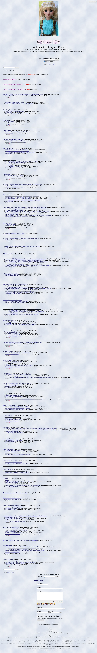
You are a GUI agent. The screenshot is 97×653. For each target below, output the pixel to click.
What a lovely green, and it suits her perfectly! (16, 113)
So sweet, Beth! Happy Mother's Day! (14, 450)
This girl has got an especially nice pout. (15, 521)
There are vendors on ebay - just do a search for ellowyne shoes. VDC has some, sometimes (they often (31, 428)
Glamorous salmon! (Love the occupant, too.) (16, 301)
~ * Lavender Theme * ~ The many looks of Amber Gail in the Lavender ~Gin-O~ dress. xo (25, 516)
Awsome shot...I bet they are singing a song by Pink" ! (18, 374)
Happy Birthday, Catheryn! (9, 331)
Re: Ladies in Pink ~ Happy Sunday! (14, 440)
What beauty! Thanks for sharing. (13, 532)
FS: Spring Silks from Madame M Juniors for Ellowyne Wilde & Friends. (20, 540)
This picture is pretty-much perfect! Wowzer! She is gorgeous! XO (21, 546)
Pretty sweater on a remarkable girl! (14, 396)
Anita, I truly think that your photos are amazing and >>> (19, 103)
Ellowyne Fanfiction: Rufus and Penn (12, 498)
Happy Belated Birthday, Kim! (12, 508)
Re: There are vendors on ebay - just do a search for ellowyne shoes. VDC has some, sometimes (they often (34, 430)
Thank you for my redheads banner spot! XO (14, 139)
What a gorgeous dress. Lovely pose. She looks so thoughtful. (20, 324)
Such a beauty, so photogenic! (12, 519)
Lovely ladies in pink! (10, 441)
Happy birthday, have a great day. (13, 507)
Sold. (6, 239)
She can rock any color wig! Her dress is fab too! (17, 518)
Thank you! (10, 363)
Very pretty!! (8, 323)
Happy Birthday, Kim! (10, 509)
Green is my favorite (8, 110)
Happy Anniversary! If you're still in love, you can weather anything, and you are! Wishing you (28, 288)
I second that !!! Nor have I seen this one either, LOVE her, (19, 95)
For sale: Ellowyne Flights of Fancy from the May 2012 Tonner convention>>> (22, 309)
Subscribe (46, 61)
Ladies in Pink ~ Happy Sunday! (11, 439)
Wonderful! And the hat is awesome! (14, 187)
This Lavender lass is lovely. (12, 486)
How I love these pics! (10, 266)
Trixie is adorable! (9, 121)
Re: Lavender (8, 484)
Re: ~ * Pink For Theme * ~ (12, 421)
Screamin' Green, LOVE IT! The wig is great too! (17, 151)
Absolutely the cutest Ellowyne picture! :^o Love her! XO (19, 481)
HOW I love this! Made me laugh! (13, 419)
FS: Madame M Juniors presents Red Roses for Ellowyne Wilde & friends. (21, 246)
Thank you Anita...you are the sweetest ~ (18, 549)
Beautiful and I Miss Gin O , (12, 517)
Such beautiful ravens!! (11, 224)
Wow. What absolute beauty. (12, 552)
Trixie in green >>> (7, 120)
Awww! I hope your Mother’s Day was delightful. (17, 472)
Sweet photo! (8, 453)
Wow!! (7, 364)
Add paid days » (93, 1)
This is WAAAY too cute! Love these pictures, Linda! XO (19, 365)
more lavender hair (7, 545)
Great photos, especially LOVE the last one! (16, 530)
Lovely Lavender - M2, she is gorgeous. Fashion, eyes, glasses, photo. (22, 485)
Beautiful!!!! (8, 112)
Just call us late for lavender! (10, 460)
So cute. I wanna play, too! (11, 354)
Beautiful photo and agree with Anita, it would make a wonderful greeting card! (24, 550)
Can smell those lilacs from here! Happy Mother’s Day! (18, 454)
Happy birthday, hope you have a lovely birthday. (17, 406)
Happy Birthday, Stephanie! (9, 405)
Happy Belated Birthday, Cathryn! (13, 336)
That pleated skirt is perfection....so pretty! (15, 185)
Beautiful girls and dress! (11, 214)
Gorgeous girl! (8, 418)
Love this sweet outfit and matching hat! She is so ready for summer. (22, 196)
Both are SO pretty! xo (10, 167)
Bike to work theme (7, 360)
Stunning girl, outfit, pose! (11, 322)
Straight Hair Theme (8, 559)
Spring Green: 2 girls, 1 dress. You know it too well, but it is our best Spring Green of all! (24, 207)
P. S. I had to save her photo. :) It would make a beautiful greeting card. (25, 548)
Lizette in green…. (7, 130)
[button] (53, 603)
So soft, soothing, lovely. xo (12, 395)
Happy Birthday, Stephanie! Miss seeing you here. (17, 408)
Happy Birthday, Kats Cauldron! (10, 273)
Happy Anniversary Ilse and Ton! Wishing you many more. (19, 291)
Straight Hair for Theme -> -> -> (11, 527)
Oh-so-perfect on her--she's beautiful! (14, 111)
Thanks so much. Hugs (11, 451)
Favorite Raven (7, 174)
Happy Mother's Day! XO (9, 469)
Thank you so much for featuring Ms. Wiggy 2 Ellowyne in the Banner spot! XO (22, 342)
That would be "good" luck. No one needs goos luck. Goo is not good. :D (26, 311)
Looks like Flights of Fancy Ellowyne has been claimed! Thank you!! (22, 314)
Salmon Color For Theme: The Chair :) (12, 300)
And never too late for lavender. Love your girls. (17, 463)
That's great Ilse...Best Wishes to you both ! (16, 289)
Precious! (7, 387)
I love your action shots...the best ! (13, 361)
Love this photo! (9, 201)
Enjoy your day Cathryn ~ (11, 332)
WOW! (7, 553)
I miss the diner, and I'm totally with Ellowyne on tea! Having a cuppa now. (23, 260)
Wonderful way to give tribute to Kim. (14, 210)
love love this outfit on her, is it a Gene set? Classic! (18, 198)
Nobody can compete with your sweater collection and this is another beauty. (24, 399)
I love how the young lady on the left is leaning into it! (18, 376)
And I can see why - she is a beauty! (14, 175)
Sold (6, 188)
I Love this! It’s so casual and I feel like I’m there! (17, 352)
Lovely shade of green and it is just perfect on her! (17, 197)
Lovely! (7, 480)
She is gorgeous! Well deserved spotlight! (15, 142)
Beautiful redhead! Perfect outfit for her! (15, 140)
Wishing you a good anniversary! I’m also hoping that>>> (19, 292)
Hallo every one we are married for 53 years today (15, 284)
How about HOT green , (9, 148)
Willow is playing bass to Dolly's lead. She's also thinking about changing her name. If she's (30, 377)
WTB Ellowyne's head (8, 253)
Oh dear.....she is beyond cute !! (13, 385)
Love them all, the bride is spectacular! (14, 563)
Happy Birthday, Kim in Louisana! (11, 505)
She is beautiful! (9, 345)
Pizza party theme (7, 351)
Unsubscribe (50, 61)
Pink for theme (6, 373)
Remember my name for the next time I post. (48, 618)
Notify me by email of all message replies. (48, 616)
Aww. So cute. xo (9, 122)
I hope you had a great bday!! (12, 334)
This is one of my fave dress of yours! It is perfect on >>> (19, 212)
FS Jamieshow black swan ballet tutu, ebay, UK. (15, 493)
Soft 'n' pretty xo (9, 133)
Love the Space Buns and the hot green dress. (16, 149)
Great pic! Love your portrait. (12, 176)
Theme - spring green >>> (9, 160)
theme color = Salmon (8, 320)
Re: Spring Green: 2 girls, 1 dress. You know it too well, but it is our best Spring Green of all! (28, 215)
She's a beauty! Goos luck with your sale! (15, 310)
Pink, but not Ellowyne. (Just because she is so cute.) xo (17, 383)
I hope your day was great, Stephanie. (14, 409)
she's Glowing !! (9, 153)
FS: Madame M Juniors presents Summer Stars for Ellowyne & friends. (20, 238)
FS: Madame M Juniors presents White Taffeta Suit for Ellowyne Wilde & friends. (23, 184)
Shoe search (6, 427)
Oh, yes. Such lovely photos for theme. (15, 302)
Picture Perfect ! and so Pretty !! (13, 417)
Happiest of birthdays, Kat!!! (12, 275)
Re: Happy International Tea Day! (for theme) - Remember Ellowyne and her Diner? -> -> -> (28, 261)
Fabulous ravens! (9, 225)
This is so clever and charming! (13, 367)
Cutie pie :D (8, 124)
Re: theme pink (9, 397)
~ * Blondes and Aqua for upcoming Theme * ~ (14, 102)
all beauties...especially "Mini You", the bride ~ (16, 561)
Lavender (5, 478)
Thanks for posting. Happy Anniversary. (18, 287)
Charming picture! (9, 442)
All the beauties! (9, 564)
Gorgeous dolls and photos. (12, 528)
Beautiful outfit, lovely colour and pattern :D (16, 131)
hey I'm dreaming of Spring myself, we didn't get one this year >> (21, 161)
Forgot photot (8, 285)
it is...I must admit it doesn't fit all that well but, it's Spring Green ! (24, 200)
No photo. (7, 164)
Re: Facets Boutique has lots (15, 432)
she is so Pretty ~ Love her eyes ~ (13, 343)
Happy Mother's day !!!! (8, 449)
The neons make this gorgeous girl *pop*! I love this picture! (20, 152)
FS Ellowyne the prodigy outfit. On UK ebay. (14, 233)
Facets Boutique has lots (11, 431)
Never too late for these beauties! (13, 462)
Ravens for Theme (7, 223)
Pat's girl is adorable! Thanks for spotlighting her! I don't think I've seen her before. (23, 94)
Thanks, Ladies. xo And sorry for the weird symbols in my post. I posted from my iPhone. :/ (27, 211)
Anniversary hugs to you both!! (12, 293)
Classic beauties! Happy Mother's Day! (15, 471)
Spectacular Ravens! (10, 227)
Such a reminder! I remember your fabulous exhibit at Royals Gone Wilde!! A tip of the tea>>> (28, 265)
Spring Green (6, 194)
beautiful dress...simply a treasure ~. (14, 209)
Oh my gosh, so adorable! (11, 482)
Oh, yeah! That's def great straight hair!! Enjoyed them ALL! (20, 562)
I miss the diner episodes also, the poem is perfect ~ (18, 262)
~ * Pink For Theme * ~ (8, 415)
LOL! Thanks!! (13, 313)
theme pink (5, 394)
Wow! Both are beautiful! (16, 166)
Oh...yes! (7, 178)
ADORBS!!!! (8, 386)
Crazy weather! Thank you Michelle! (17, 162)
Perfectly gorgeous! (10, 531)
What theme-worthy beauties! (12, 534)
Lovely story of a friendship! (12, 499)
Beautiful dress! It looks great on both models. (16, 216)
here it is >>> (11, 165)
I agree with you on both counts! (16, 264)
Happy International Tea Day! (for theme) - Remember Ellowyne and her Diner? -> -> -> (24, 259)
